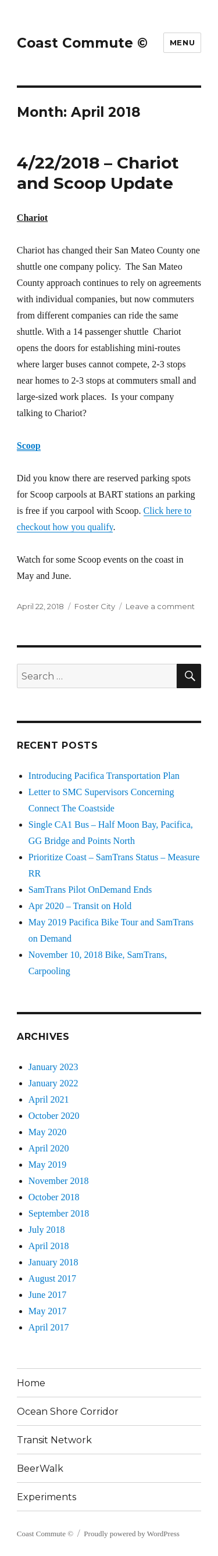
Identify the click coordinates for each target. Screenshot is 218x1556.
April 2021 (48, 1099)
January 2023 (53, 1067)
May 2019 (47, 1164)
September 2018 (58, 1213)
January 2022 (53, 1083)
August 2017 (52, 1278)
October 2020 (54, 1116)
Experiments (46, 1497)
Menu (182, 42)
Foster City (94, 606)
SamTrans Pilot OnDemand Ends (90, 890)
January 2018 (53, 1262)
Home (31, 1383)
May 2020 (47, 1132)
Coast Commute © (82, 43)
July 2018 (46, 1230)
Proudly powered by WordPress (131, 1533)
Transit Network (54, 1440)
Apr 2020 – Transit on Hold (79, 906)
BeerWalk (40, 1468)
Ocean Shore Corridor (68, 1411)
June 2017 (47, 1295)
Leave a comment (160, 606)
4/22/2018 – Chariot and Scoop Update (98, 173)
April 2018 (48, 1246)
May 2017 (47, 1311)
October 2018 (54, 1197)
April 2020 (48, 1148)
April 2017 (48, 1327)
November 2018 (58, 1181)
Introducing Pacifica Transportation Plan (104, 776)
